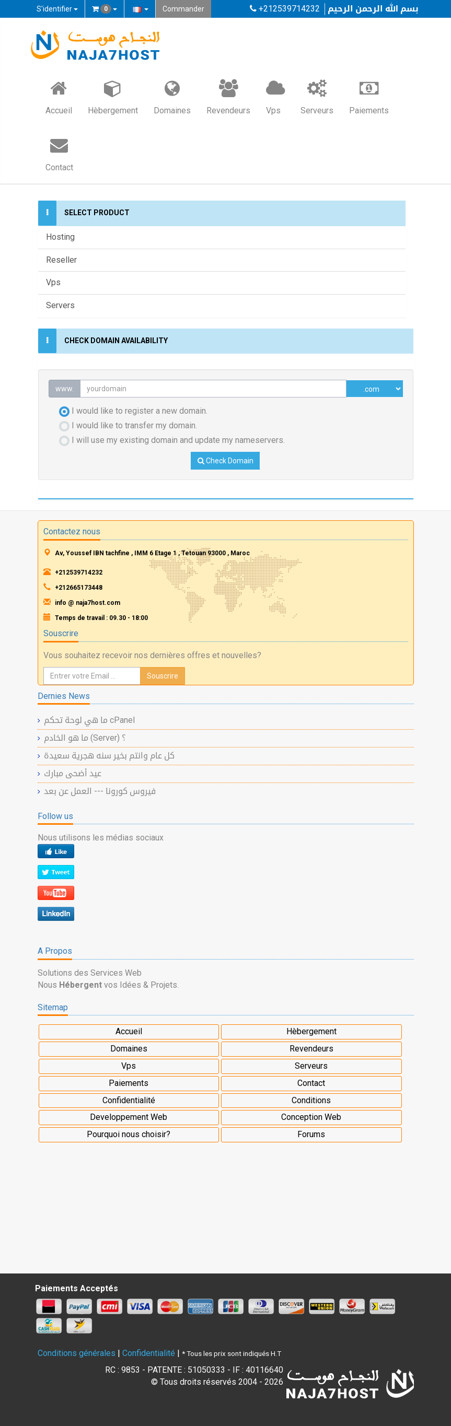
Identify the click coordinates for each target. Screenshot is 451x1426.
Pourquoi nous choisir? (128, 1134)
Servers (60, 305)
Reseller (61, 260)
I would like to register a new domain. (133, 411)
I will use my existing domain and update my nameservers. (172, 440)
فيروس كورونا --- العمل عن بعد (100, 791)
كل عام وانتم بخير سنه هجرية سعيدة (109, 756)
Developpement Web (128, 1117)
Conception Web (311, 1117)
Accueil (58, 96)
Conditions (311, 1100)
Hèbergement (113, 96)
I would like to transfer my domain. (128, 425)
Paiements (369, 96)
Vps (275, 96)
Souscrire (162, 676)
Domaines (172, 96)
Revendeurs (228, 96)
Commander (183, 9)
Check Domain (225, 461)
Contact (59, 153)
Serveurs (316, 96)
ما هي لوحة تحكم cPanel (89, 720)
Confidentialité (128, 1100)
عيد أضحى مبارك (72, 773)
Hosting (60, 237)
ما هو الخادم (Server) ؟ (85, 738)
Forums (311, 1134)
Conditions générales (76, 1353)
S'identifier (57, 9)
